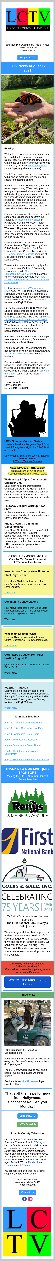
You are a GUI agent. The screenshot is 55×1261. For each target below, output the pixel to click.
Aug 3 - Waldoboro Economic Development (26, 759)
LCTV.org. (25, 1165)
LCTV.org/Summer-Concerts (19, 254)
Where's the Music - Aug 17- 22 (27, 982)
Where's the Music (37, 165)
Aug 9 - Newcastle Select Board (21, 739)
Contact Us (27, 1192)
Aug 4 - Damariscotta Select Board (22, 745)
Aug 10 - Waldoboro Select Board (21, 734)
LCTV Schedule (27, 1124)
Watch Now (10, 619)
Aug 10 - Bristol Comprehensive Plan (23, 728)
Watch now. (10, 592)
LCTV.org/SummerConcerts (27, 461)
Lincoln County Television (27, 1133)
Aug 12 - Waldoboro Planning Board (23, 722)
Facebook (33, 1162)
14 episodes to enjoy (15, 353)
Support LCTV (27, 57)
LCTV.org (37, 1142)
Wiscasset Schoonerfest (27, 219)
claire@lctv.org (28, 1081)
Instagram (9, 1165)
